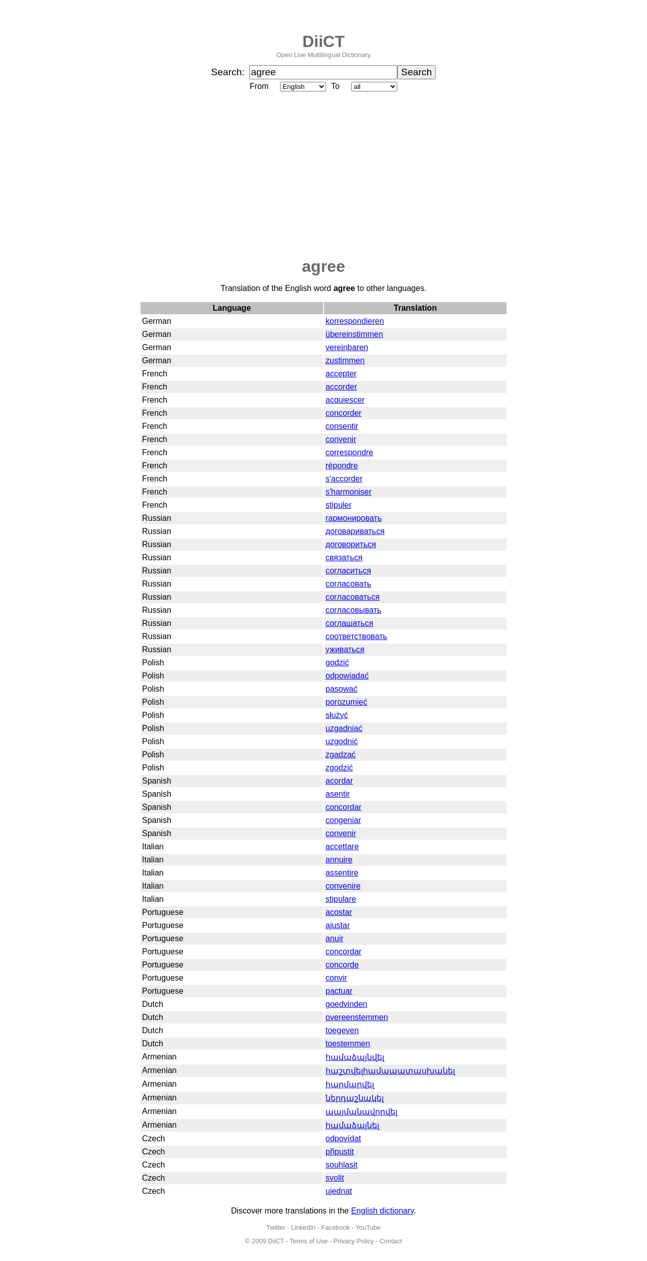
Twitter (276, 1227)
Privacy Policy (354, 1241)
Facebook (335, 1227)
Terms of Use (309, 1241)
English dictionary (382, 1210)
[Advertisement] (323, 175)
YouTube (368, 1227)
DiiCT (323, 41)
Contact (391, 1241)
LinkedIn (303, 1227)
